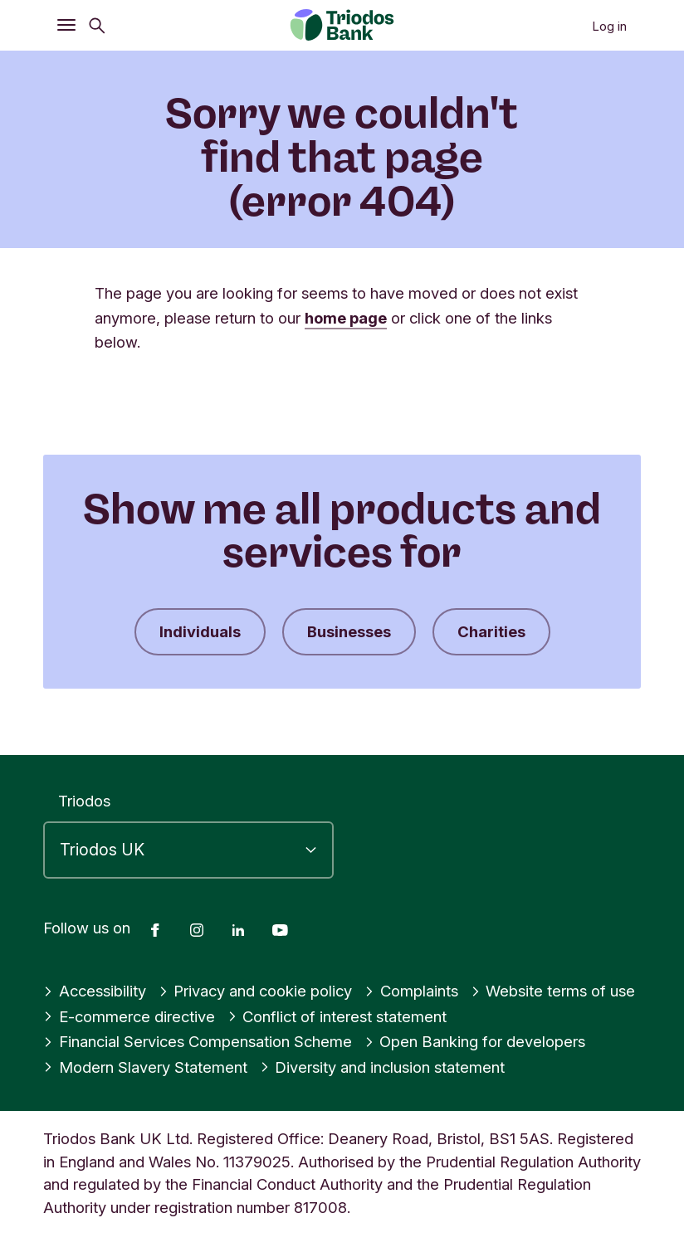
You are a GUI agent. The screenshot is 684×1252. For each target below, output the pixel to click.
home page (346, 318)
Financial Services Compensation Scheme (197, 1041)
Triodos (84, 801)
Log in (609, 26)
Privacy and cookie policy (256, 991)
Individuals (200, 631)
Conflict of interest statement (337, 1016)
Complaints (411, 991)
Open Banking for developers (475, 1041)
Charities (491, 631)
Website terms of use (553, 991)
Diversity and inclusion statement (383, 1067)
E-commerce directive (129, 1016)
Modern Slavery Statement (145, 1067)
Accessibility (94, 991)
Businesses (349, 631)
